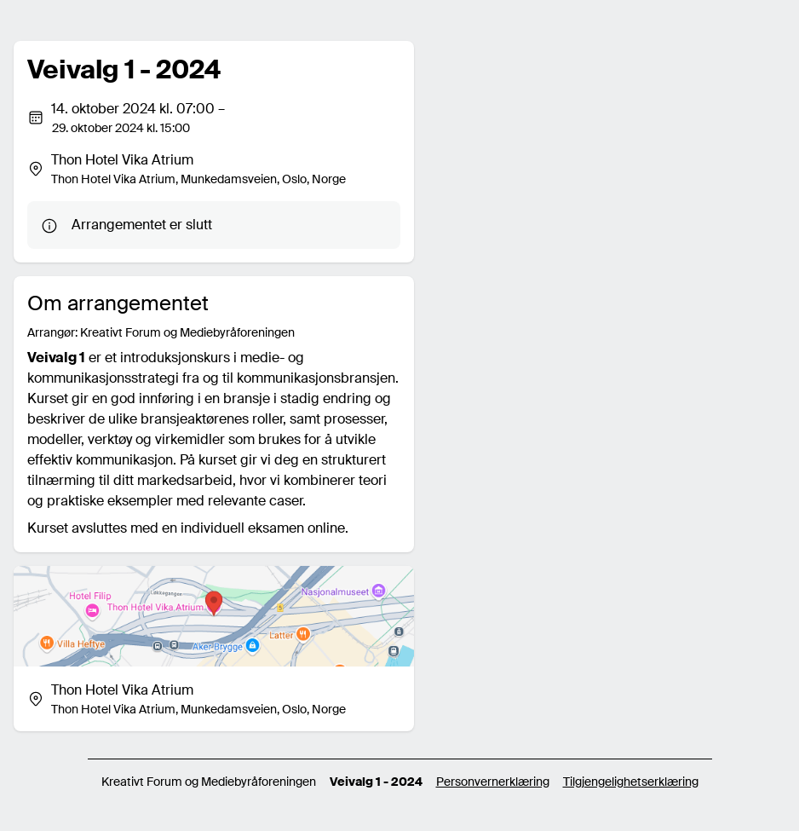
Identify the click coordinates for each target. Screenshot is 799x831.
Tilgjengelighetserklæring (630, 781)
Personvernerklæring (492, 781)
